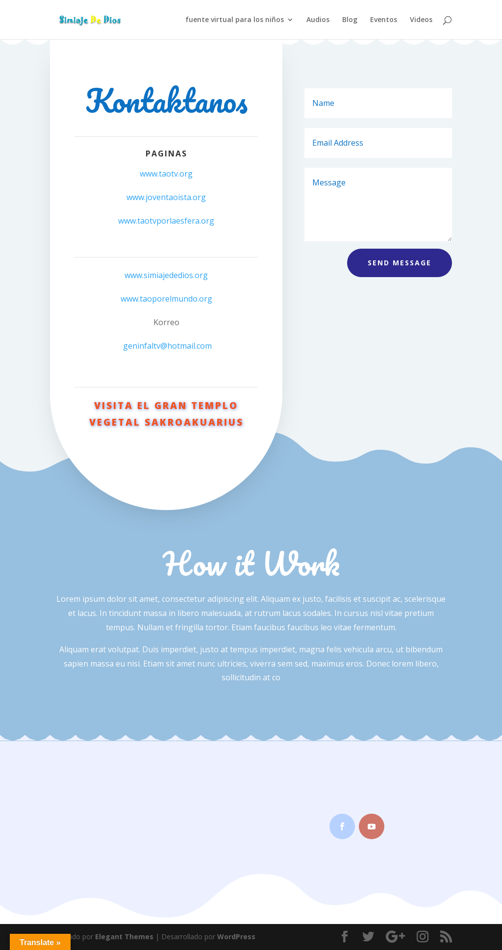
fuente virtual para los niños (234, 20)
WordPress (236, 936)
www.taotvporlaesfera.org (166, 220)
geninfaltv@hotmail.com (167, 345)
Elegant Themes (124, 936)
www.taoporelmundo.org (166, 298)
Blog (349, 20)
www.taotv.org (166, 173)
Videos (421, 20)
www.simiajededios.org (166, 275)
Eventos (383, 20)
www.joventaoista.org (166, 197)
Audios (317, 20)
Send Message (399, 262)
